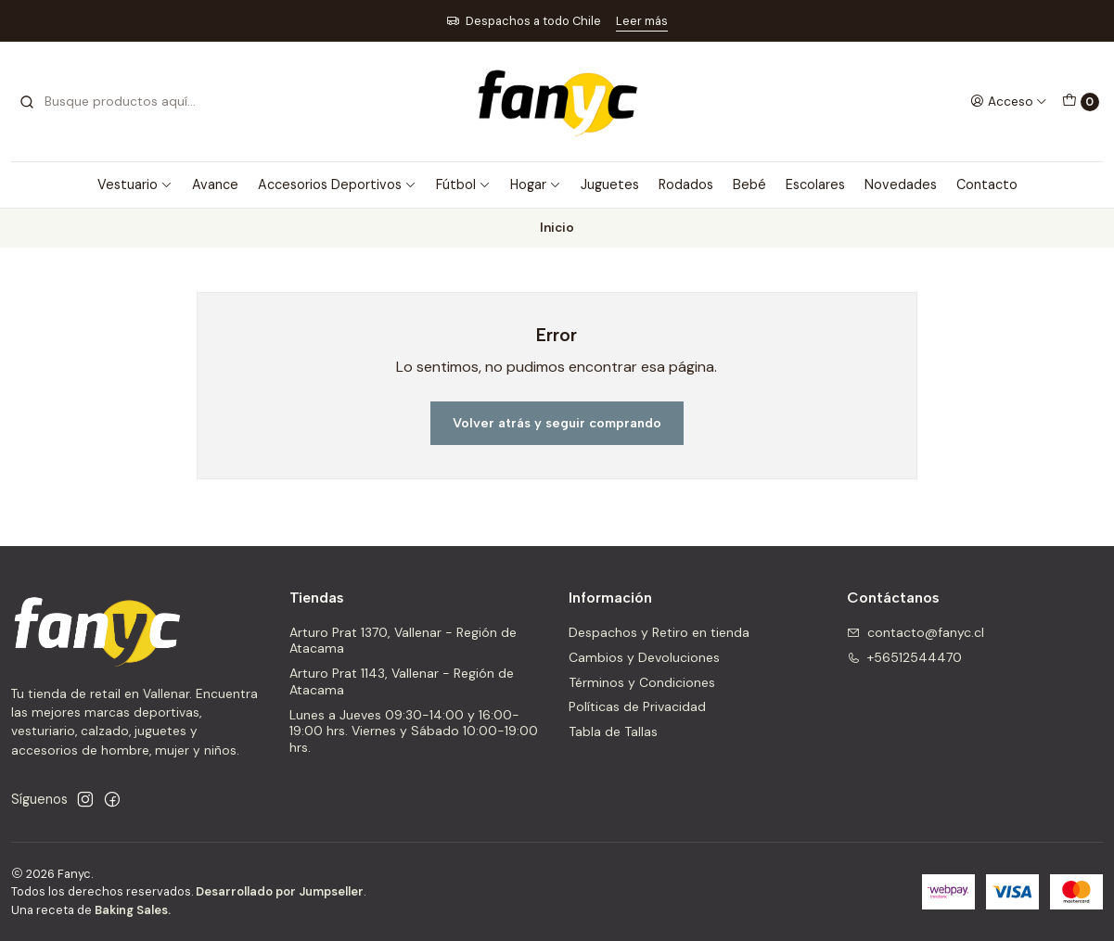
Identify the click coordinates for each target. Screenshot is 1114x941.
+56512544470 (904, 657)
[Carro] (1080, 102)
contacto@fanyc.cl (915, 632)
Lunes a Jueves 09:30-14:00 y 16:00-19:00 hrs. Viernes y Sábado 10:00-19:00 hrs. (413, 731)
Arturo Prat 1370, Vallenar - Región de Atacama (403, 640)
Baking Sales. (133, 910)
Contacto (987, 184)
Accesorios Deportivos (337, 184)
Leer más (642, 21)
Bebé (749, 184)
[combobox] (113, 102)
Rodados (686, 184)
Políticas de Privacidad (637, 706)
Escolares (815, 184)
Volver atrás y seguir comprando (557, 422)
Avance (215, 184)
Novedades (900, 184)
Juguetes (610, 184)
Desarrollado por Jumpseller (280, 891)
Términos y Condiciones (642, 682)
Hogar (535, 184)
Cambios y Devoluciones (644, 657)
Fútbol (463, 184)
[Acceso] (1009, 101)
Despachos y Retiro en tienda (659, 632)
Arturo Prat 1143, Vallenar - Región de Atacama (401, 681)
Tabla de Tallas (613, 731)
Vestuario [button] (135, 184)
